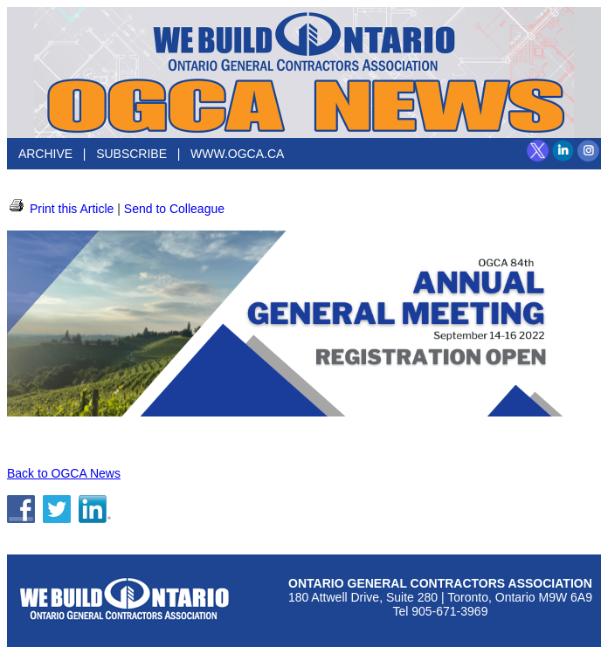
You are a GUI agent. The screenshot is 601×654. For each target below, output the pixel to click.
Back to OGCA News (64, 473)
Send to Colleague (174, 209)
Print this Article (60, 209)
